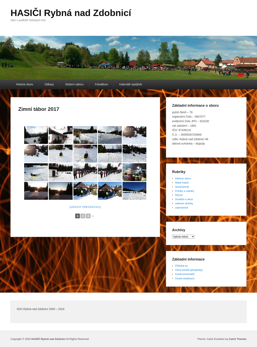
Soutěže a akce (184, 199)
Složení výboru (74, 84)
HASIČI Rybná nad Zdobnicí (71, 13)
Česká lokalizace (185, 278)
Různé (179, 195)
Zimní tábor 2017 (38, 109)
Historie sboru (24, 84)
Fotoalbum (101, 84)
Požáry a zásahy (184, 190)
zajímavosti (181, 207)
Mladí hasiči (182, 182)
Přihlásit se (181, 265)
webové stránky (184, 203)
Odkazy (49, 84)
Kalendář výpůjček (130, 84)
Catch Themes (237, 338)
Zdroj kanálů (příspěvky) (189, 269)
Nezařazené (182, 186)
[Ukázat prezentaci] (85, 206)
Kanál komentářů (185, 274)
